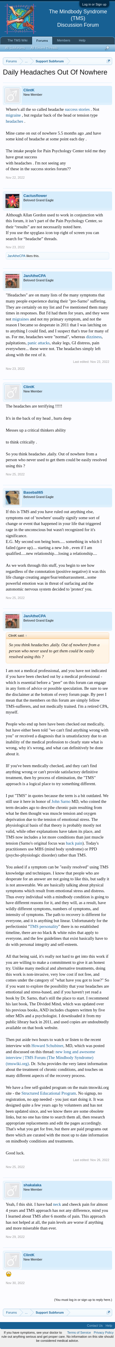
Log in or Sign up (94, 4)
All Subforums (15, 48)
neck (57, 1204)
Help (82, 40)
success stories (77, 109)
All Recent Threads (44, 48)
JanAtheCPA (16, 256)
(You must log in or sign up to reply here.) (83, 1299)
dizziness (94, 336)
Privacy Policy (104, 1332)
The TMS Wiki (17, 40)
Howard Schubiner (47, 1045)
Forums (42, 40)
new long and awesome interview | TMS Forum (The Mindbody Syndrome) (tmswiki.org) (50, 1057)
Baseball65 (33, 492)
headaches (14, 121)
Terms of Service (79, 1332)
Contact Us (95, 1325)
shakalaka (32, 1185)
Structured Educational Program (48, 1093)
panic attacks (39, 343)
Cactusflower (35, 195)
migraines (20, 319)
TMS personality (44, 926)
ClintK (28, 90)
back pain (74, 843)
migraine (13, 115)
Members (63, 40)
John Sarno (61, 801)
